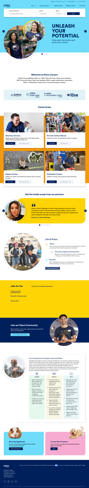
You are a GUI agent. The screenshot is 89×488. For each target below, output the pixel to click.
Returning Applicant (16, 448)
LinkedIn (8, 481)
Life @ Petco (82, 5)
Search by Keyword (14, 11)
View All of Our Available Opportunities (41, 286)
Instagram (16, 481)
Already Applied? (71, 1)
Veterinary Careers (45, 5)
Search (73, 13)
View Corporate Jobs (24, 181)
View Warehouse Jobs (65, 181)
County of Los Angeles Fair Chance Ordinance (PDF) (70, 465)
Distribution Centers (71, 5)
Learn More (11, 144)
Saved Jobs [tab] (15, 301)
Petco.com (22, 465)
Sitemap (83, 465)
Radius (57, 11)
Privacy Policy (35, 465)
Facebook (5, 481)
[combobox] (47, 13)
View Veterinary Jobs (24, 143)
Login (54, 448)
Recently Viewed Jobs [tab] (18, 296)
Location (41, 11)
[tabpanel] (54, 293)
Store (33, 5)
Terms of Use (29, 465)
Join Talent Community (58, 1)
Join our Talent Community (18, 334)
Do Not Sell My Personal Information (48, 465)
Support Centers (58, 5)
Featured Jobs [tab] (16, 291)
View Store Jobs (64, 143)
